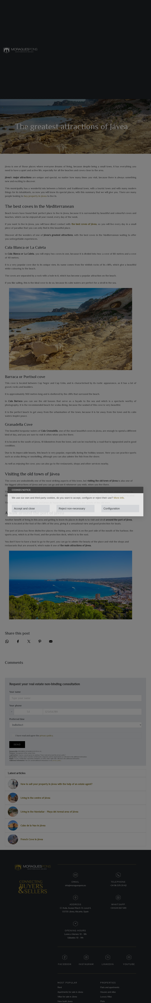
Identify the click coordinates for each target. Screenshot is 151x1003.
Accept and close (24, 508)
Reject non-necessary (72, 508)
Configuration (112, 508)
